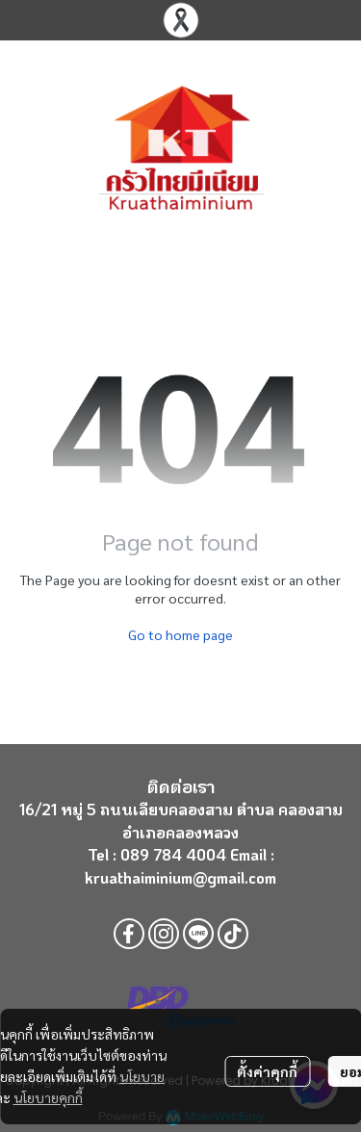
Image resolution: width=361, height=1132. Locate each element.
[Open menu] (29, 147)
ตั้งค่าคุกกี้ (267, 1071)
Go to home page (180, 634)
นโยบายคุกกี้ (48, 1097)
